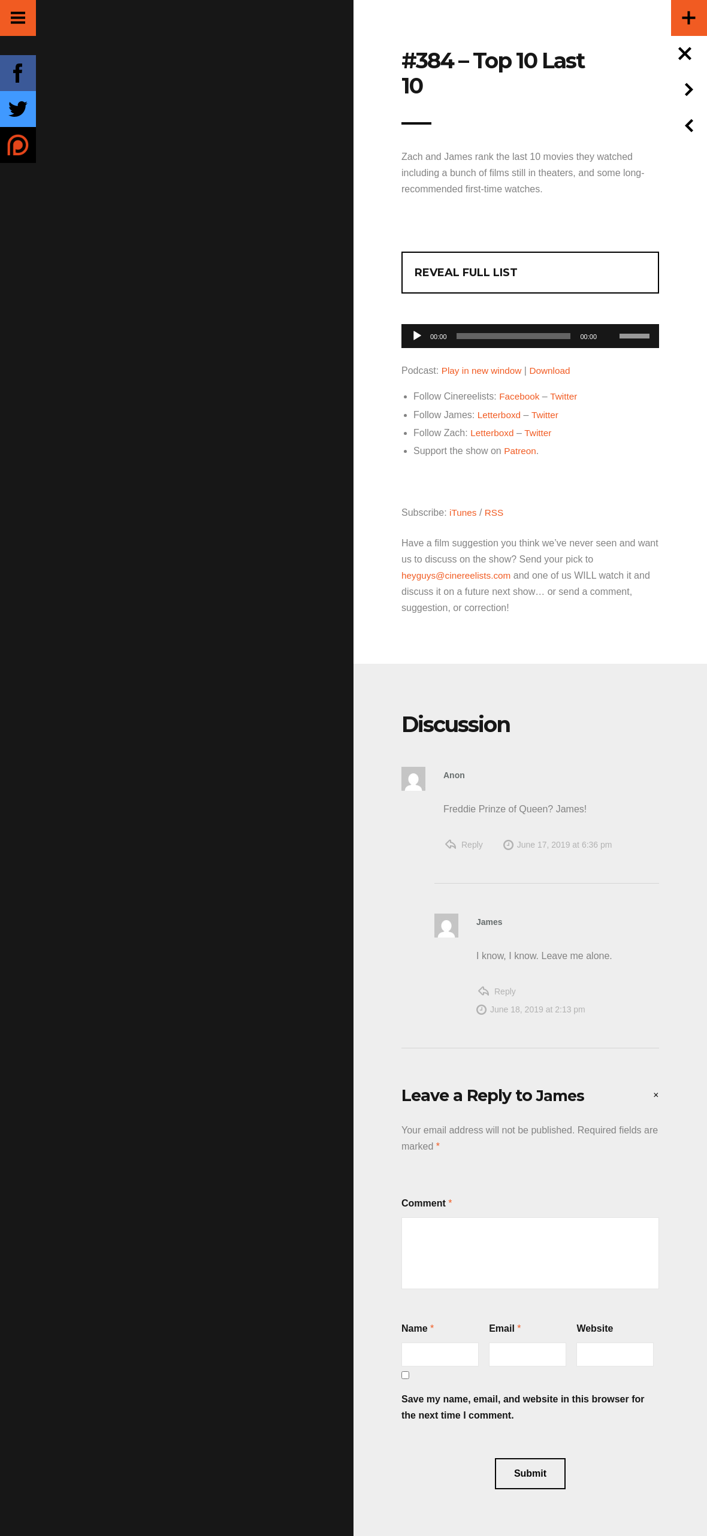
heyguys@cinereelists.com (458, 574)
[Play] (417, 336)
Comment (423, 1202)
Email (502, 1327)
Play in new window (483, 370)
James (562, 1094)
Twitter (566, 396)
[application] (530, 333)
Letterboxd (500, 414)
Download (554, 370)
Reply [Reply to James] (505, 990)
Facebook (520, 396)
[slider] (514, 336)
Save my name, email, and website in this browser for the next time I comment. (522, 1406)
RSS (496, 511)
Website (594, 1327)
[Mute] (610, 317)
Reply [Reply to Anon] (472, 843)
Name (414, 1327)
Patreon (520, 450)
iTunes (463, 511)
